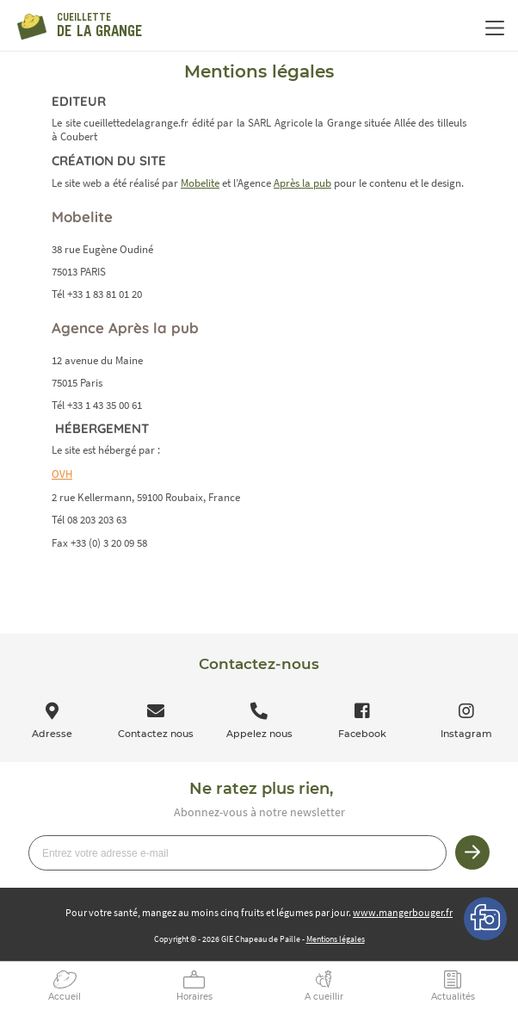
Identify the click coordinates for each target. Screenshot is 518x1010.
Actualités (453, 996)
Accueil (64, 996)
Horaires (194, 996)
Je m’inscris (472, 852)
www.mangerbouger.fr (403, 912)
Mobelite (200, 183)
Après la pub (302, 183)
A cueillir (324, 996)
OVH (62, 474)
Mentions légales (335, 939)
